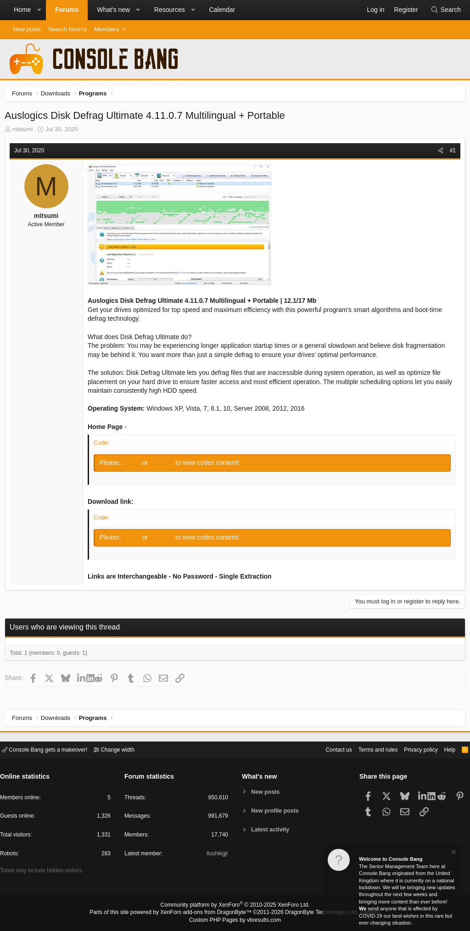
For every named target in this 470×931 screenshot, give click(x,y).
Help (444, 749)
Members (106, 29)
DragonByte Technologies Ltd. (314, 913)
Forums (66, 9)
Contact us (324, 749)
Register (165, 464)
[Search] (445, 10)
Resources (169, 9)
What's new (113, 9)
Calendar (222, 9)
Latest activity (272, 830)
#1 (450, 153)
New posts (27, 29)
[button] (39, 10)
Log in (135, 464)
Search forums (67, 29)
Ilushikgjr (216, 855)
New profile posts (277, 810)
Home (22, 9)
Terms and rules (367, 749)
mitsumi (25, 131)
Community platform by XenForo (235, 906)
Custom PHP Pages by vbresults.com (235, 920)
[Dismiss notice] (453, 853)
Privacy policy (413, 749)
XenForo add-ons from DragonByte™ (208, 913)
